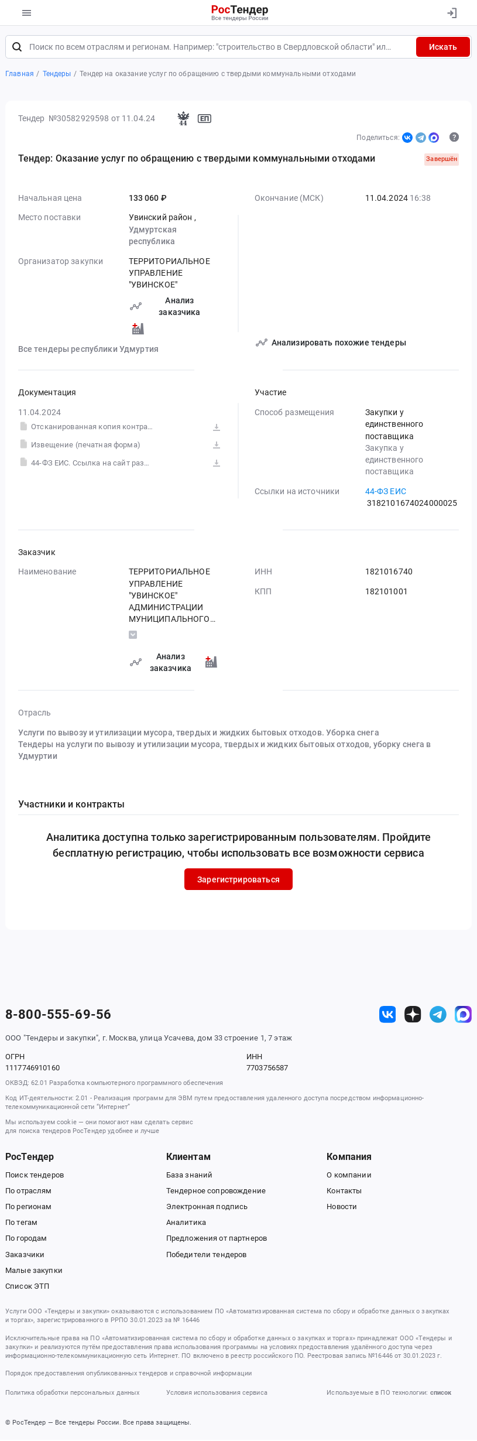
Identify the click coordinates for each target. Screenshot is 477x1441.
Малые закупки (34, 1271)
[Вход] (452, 13)
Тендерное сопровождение (216, 1191)
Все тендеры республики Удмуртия (88, 350)
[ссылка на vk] (387, 1015)
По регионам (28, 1207)
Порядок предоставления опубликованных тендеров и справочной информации (128, 1374)
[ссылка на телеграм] (438, 1015)
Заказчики (24, 1255)
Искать (443, 48)
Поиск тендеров (34, 1176)
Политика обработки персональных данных (72, 1394)
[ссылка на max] (463, 1015)
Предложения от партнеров (216, 1239)
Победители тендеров (206, 1255)
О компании (349, 1176)
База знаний (189, 1176)
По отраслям (28, 1191)
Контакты (344, 1191)
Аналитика (186, 1223)
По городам (26, 1239)
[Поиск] (17, 48)
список (440, 1394)
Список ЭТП (27, 1287)
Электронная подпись (207, 1207)
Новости (342, 1207)
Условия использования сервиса (216, 1394)
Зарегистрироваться (238, 880)
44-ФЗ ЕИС (385, 492)
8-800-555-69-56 (58, 1015)
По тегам (21, 1223)
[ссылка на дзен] (412, 1015)
